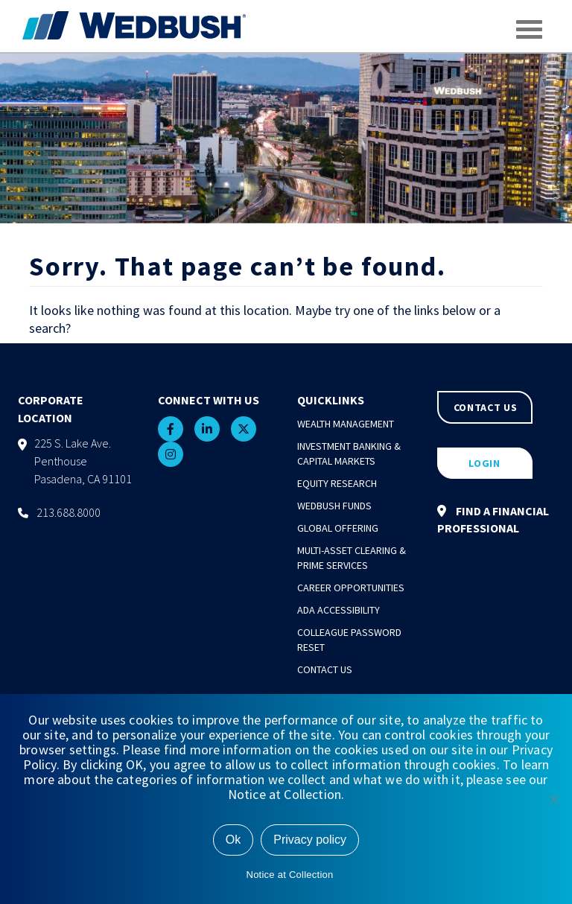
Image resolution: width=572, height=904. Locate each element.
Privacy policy (309, 839)
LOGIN (484, 463)
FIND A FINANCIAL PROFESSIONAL (493, 519)
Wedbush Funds (334, 505)
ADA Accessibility (338, 610)
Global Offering (337, 528)
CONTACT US (486, 407)
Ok (233, 839)
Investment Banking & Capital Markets (349, 453)
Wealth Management (345, 423)
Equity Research (337, 483)
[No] (553, 799)
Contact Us (324, 669)
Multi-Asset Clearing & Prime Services (351, 558)
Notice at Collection (290, 874)
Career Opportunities (350, 587)
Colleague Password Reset (349, 640)
